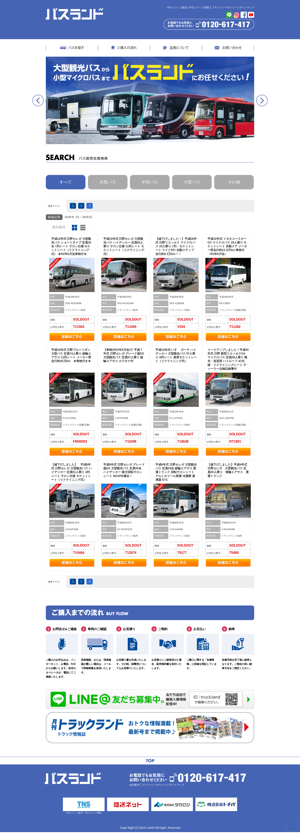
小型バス (191, 182)
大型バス (107, 182)
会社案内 (134, 785)
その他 (234, 182)
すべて (66, 182)
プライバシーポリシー (224, 7)
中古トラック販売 (177, 7)
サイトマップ (246, 7)
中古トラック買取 (199, 7)
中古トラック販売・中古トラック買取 (81, 807)
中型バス (149, 182)
